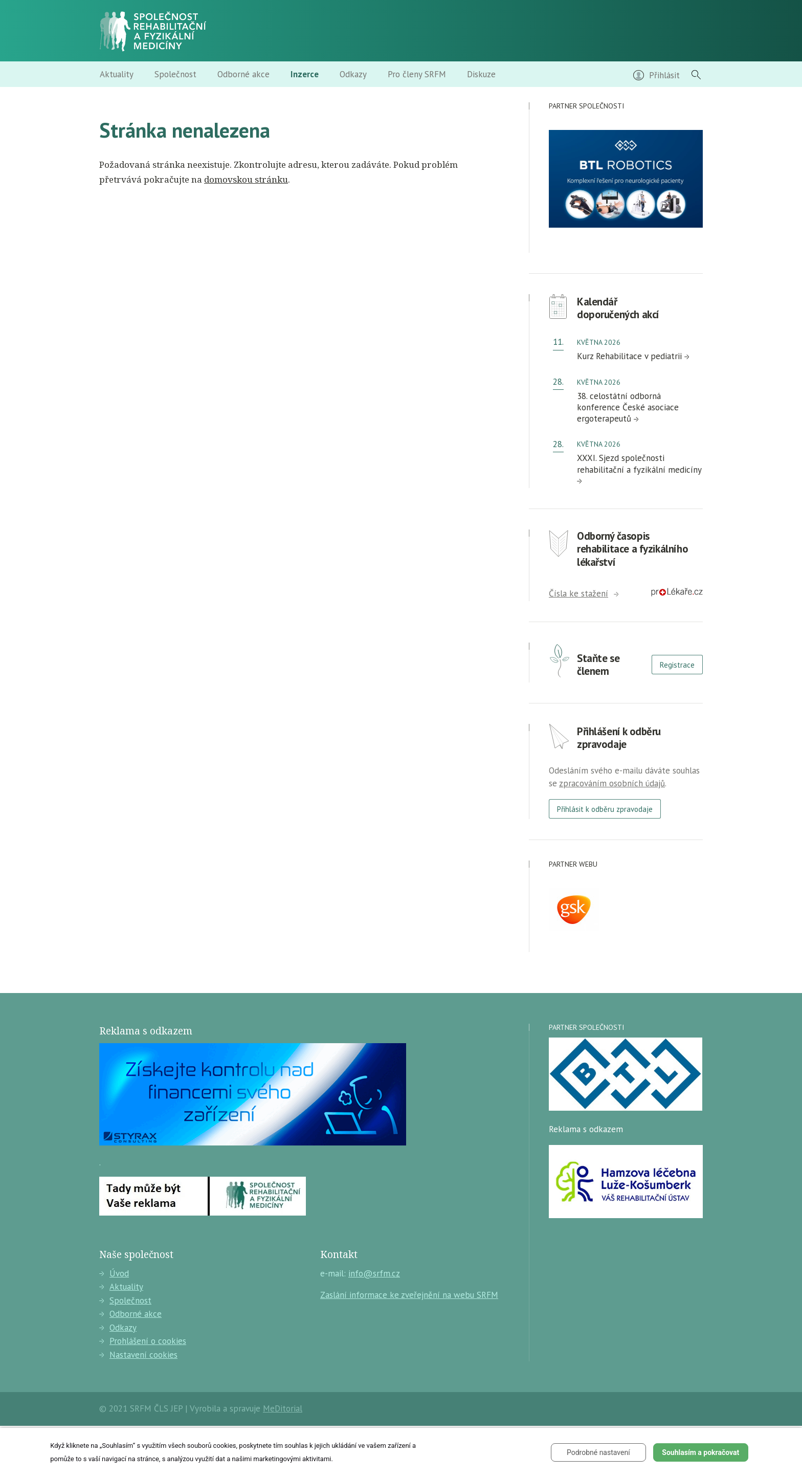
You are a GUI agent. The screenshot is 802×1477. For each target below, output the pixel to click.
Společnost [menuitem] (175, 74)
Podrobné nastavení (598, 1452)
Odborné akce (130, 1313)
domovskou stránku (246, 179)
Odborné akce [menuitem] (243, 74)
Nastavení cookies (138, 1354)
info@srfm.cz (374, 1273)
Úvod (114, 1273)
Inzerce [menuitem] (305, 74)
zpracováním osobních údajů (612, 783)
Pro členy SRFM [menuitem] (417, 74)
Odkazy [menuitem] (353, 74)
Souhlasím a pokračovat (700, 1452)
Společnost (125, 1300)
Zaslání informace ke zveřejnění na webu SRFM (409, 1294)
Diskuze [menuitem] (481, 74)
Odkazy (118, 1327)
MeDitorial (282, 1408)
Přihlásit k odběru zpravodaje (605, 809)
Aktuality (121, 1286)
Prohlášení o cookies (142, 1341)
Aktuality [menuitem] (116, 74)
